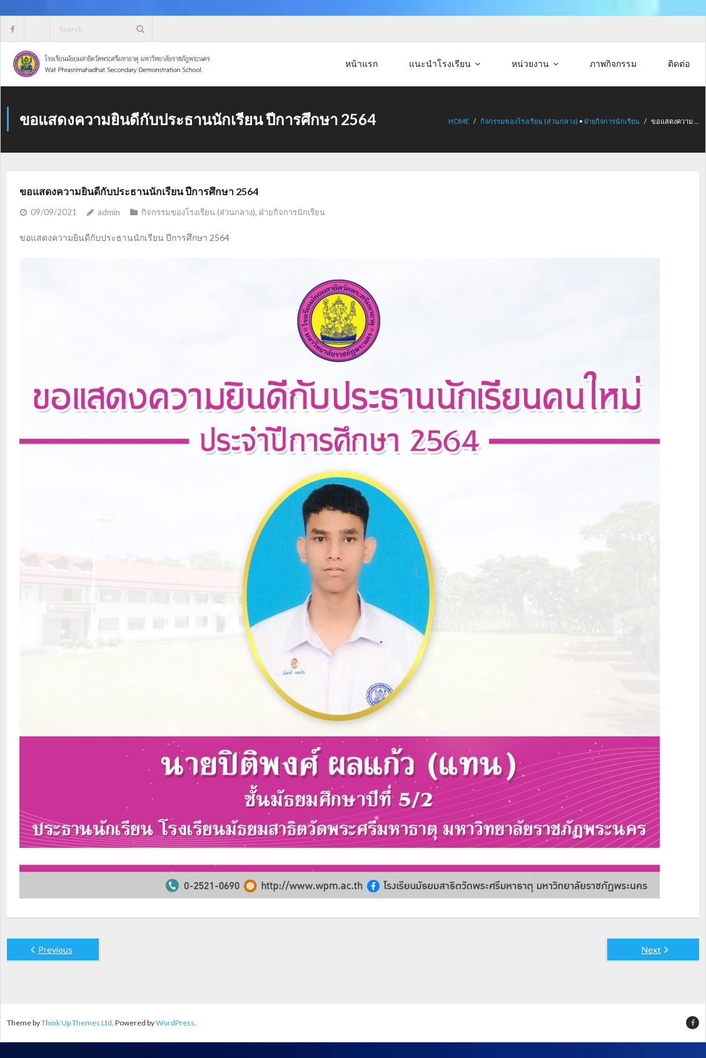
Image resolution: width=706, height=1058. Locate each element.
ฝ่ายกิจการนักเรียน (612, 121)
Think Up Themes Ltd (76, 1022)
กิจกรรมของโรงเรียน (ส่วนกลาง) (529, 121)
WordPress (175, 1022)
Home (458, 121)
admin (109, 212)
